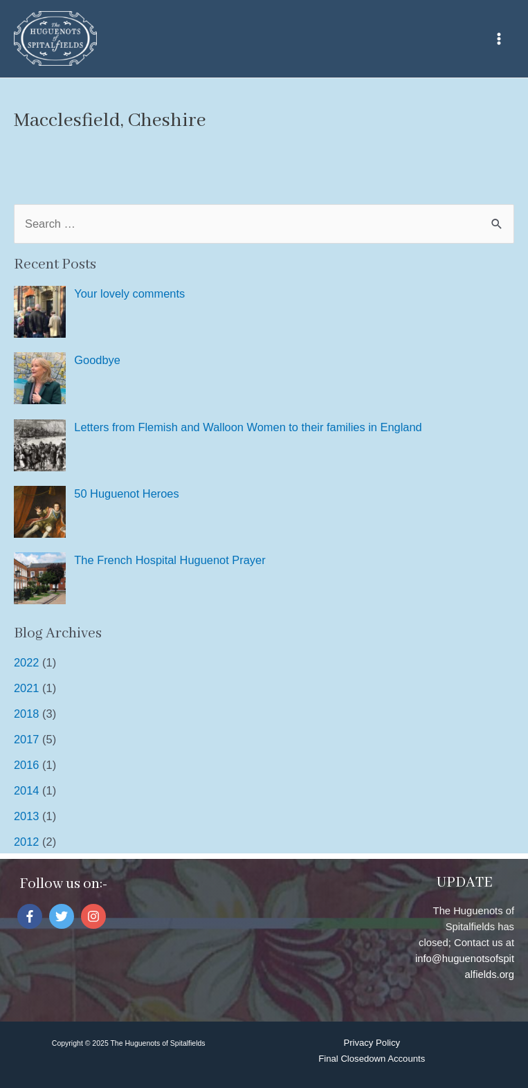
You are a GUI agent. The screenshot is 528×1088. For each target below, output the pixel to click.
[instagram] (95, 916)
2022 (26, 662)
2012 (26, 841)
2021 (26, 688)
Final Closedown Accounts (371, 1058)
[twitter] (63, 916)
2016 (26, 765)
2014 (26, 790)
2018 (26, 713)
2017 (26, 739)
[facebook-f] (31, 916)
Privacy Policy (371, 1042)
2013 (26, 816)
